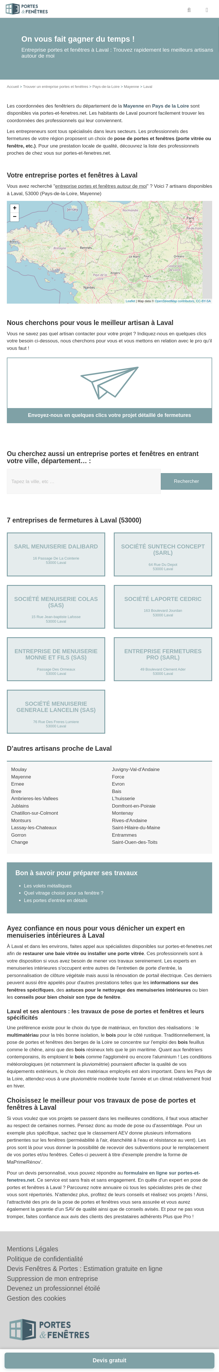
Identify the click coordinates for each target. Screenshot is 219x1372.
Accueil (13, 86)
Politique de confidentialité (45, 1259)
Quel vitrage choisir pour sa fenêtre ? (64, 893)
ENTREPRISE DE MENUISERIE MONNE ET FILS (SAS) (56, 654)
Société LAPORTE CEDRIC (163, 599)
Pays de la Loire (170, 106)
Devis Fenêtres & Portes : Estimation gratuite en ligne (85, 1268)
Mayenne (131, 86)
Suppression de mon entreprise (52, 1278)
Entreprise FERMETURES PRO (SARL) (163, 654)
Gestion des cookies (36, 1298)
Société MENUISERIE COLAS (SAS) (56, 602)
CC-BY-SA (203, 301)
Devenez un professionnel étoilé (53, 1288)
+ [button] (15, 208)
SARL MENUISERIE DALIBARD (56, 546)
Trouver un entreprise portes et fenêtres (55, 86)
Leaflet (130, 301)
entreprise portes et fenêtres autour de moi (101, 186)
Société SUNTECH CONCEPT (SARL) (163, 549)
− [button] (15, 217)
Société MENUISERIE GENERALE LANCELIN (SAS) (56, 707)
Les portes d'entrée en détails (56, 900)
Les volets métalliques (48, 886)
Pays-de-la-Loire (105, 86)
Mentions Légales (32, 1249)
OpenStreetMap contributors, (175, 301)
